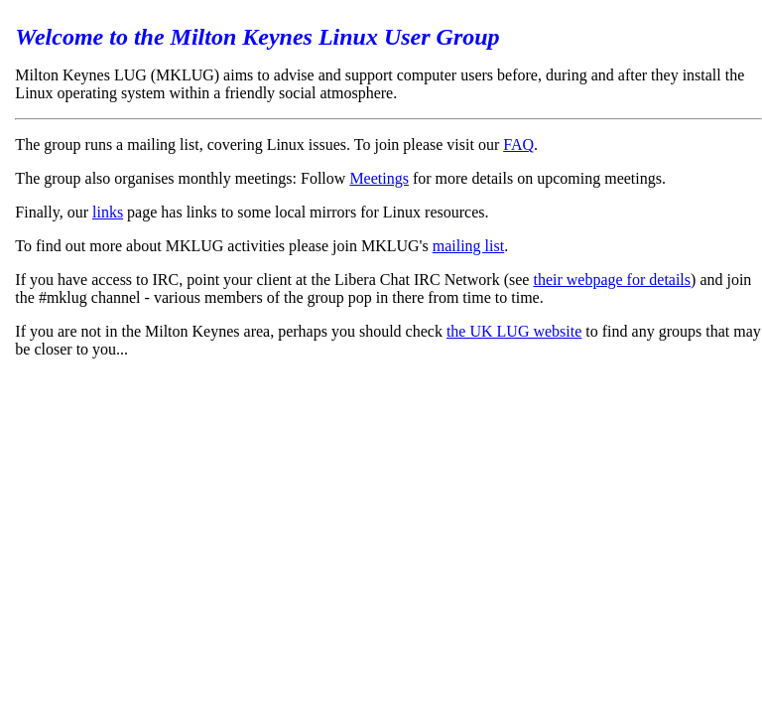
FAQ (518, 144)
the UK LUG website (513, 331)
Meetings (379, 178)
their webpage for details (612, 279)
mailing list (468, 245)
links (107, 212)
